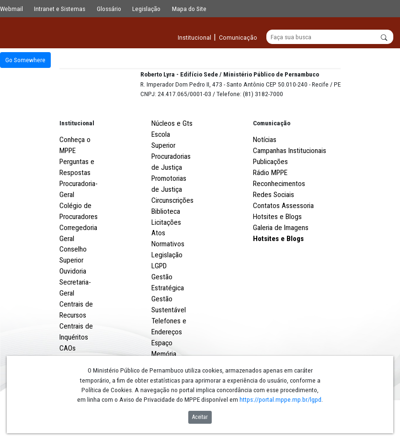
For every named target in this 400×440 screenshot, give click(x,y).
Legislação (146, 8)
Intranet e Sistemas (59, 8)
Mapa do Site (189, 8)
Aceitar (200, 417)
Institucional (76, 158)
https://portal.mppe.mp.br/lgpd (280, 399)
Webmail (11, 8)
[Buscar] (329, 37)
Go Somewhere (25, 60)
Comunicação (271, 158)
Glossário (109, 8)
